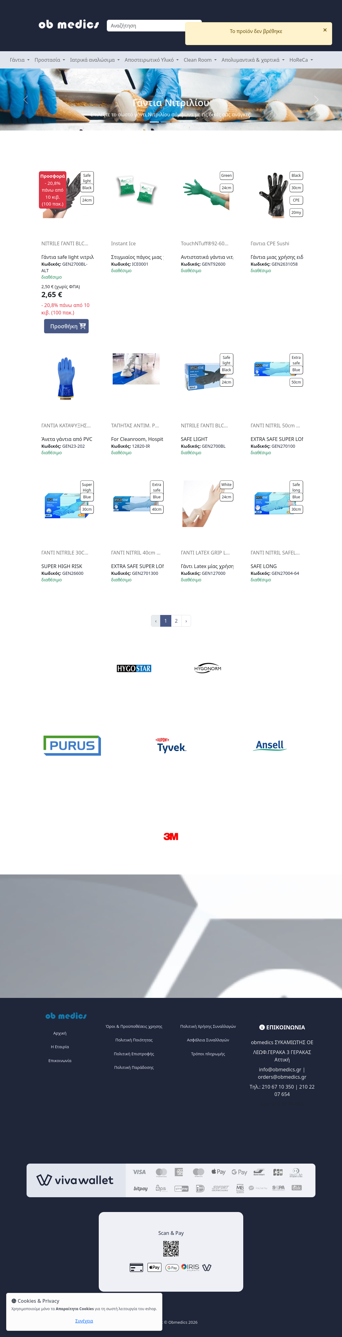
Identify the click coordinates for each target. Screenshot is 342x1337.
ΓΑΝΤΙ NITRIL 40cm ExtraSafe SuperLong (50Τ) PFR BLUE (136, 553)
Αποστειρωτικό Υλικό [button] (150, 59)
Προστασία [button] (48, 59)
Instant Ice (123, 243)
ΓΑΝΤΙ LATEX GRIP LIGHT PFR (206, 553)
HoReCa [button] (299, 59)
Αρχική (60, 1033)
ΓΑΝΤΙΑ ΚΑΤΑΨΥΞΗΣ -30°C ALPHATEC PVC (66, 425)
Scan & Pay (171, 1233)
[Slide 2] (176, 122)
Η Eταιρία (60, 1046)
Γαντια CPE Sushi (270, 243)
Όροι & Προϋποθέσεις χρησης (134, 1026)
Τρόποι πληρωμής (208, 1054)
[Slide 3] (187, 122)
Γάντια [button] (18, 59)
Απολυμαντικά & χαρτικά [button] (251, 59)
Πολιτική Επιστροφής (134, 1054)
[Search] (154, 25)
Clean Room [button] (198, 59)
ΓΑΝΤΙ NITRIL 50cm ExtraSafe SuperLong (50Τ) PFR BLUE (276, 425)
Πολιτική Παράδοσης (134, 1067)
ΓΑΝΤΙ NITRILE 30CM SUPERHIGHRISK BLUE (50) (66, 553)
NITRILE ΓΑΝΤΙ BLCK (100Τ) (206, 425)
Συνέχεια (84, 1321)
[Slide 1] (154, 122)
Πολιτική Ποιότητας (134, 1040)
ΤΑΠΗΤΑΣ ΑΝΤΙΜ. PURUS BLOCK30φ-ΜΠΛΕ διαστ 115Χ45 (136, 425)
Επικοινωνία (59, 1060)
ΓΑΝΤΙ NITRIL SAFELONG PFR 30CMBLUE (276, 553)
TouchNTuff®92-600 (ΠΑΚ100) (206, 243)
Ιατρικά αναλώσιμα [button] (93, 59)
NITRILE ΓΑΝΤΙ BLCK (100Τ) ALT (66, 243)
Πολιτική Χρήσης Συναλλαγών (208, 1026)
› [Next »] (186, 620)
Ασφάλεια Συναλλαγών (208, 1040)
